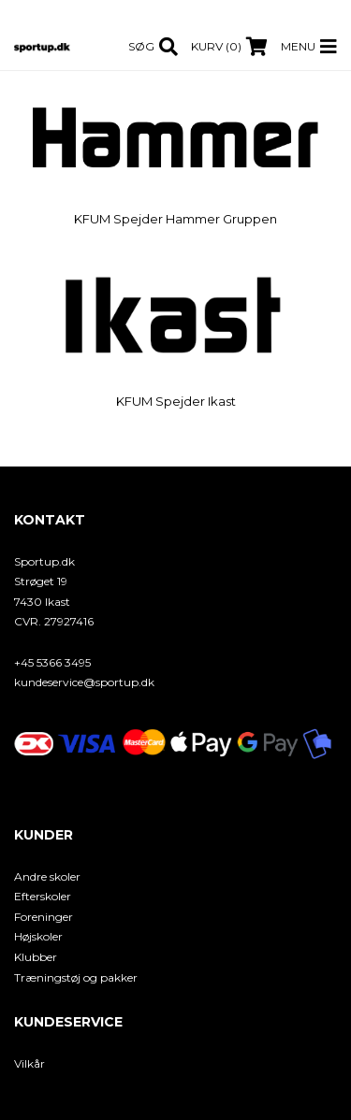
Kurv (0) (216, 46)
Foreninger (43, 917)
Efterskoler (42, 896)
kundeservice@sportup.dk (84, 682)
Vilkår (29, 1063)
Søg (141, 46)
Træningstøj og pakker (76, 977)
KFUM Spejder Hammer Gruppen (175, 218)
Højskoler (38, 936)
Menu (298, 46)
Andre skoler (47, 876)
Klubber (35, 957)
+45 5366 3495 (52, 662)
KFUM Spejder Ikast (176, 401)
